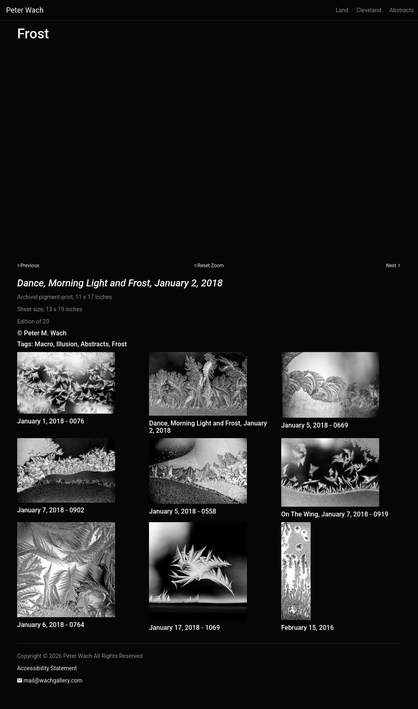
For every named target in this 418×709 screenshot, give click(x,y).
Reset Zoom (211, 265)
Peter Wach (25, 10)
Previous (29, 265)
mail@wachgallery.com (52, 680)
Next (391, 265)
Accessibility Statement (47, 668)
